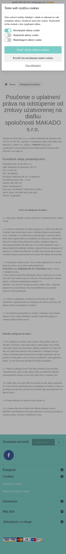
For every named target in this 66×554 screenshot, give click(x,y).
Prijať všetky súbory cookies (33, 49)
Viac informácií (33, 65)
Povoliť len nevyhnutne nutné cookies (33, 58)
